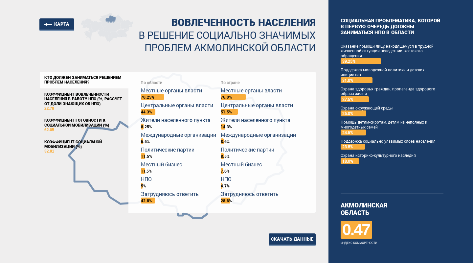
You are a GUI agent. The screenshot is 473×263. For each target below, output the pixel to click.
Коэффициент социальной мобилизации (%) (84, 147)
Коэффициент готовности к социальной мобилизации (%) (84, 125)
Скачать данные (292, 239)
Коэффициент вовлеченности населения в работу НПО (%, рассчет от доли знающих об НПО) (84, 101)
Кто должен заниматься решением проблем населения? (83, 79)
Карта (61, 24)
